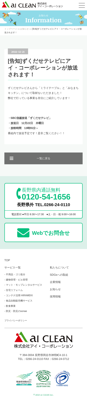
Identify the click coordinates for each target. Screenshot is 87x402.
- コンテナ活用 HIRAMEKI (18, 295)
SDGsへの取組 (59, 274)
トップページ (10, 29)
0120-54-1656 (46, 194)
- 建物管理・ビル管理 (16, 279)
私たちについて (59, 267)
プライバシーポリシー (15, 320)
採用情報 (55, 296)
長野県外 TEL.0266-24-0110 (43, 204)
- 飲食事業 (10, 306)
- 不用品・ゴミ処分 (14, 274)
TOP (7, 260)
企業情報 (55, 282)
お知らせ (24, 29)
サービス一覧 (12, 267)
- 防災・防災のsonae (15, 311)
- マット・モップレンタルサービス (23, 284)
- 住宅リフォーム (13, 290)
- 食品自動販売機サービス (18, 300)
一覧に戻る (43, 161)
